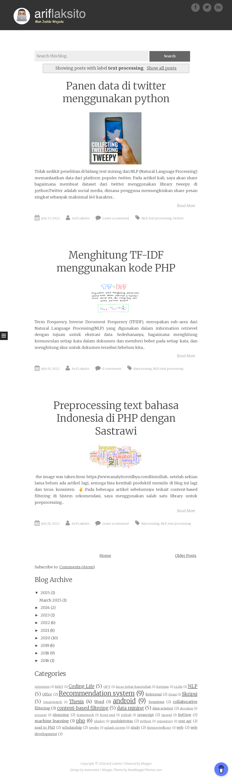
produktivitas (122, 721)
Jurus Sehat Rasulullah (133, 687)
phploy (99, 722)
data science (162, 708)
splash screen (114, 728)
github (126, 715)
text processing (160, 218)
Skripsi (189, 694)
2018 (45, 653)
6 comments (111, 369)
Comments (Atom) (77, 567)
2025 (45, 592)
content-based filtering (82, 708)
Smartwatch (52, 702)
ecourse (41, 715)
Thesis (76, 702)
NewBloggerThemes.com (145, 770)
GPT (106, 687)
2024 (45, 607)
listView (184, 715)
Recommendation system (97, 693)
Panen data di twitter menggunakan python (116, 92)
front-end (107, 715)
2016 (45, 660)
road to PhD (45, 727)
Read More (186, 205)
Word (99, 702)
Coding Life (81, 686)
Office (47, 694)
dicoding (186, 709)
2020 (45, 638)
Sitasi (172, 695)
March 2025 (50, 600)
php (80, 721)
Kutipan (162, 687)
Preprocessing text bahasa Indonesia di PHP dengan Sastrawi (116, 418)
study (135, 727)
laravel (166, 715)
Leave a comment (116, 218)
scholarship (72, 727)
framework (85, 715)
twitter (178, 218)
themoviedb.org (159, 728)
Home (105, 555)
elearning (61, 715)
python (145, 722)
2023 (45, 615)
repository (165, 722)
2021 (45, 630)
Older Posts (185, 555)
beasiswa (156, 702)
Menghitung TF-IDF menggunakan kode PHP (116, 262)
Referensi (154, 694)
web (180, 727)
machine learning (52, 721)
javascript (145, 715)
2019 (45, 645)
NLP (144, 218)
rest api (184, 721)
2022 (45, 623)
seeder (94, 728)
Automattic (92, 770)
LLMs (178, 687)
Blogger (146, 764)
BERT (59, 687)
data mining (143, 369)
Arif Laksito (81, 218)
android (124, 701)
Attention (42, 687)
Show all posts (162, 68)
